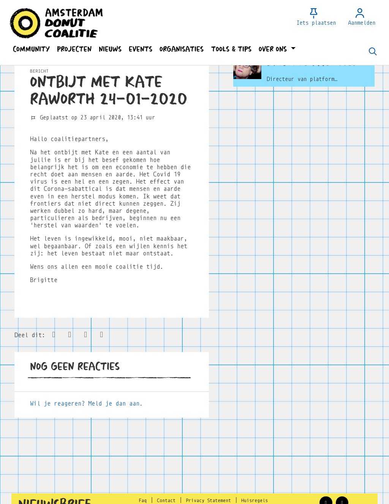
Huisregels (254, 500)
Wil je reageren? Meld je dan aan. (86, 403)
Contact (166, 500)
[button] (31, 49)
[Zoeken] (372, 52)
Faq (143, 500)
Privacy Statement (208, 500)
